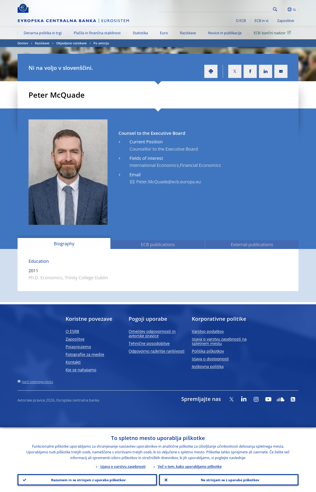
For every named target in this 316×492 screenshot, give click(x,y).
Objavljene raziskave (71, 43)
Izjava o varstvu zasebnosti (122, 465)
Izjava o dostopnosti (210, 358)
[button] (283, 9)
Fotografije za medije (85, 354)
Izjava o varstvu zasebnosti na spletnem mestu (219, 341)
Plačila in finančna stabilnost (97, 33)
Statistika (140, 33)
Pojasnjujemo (78, 346)
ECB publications (158, 244)
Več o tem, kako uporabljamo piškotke (190, 465)
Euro (164, 33)
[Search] (249, 8)
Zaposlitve (285, 20)
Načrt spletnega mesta (37, 382)
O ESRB (72, 331)
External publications (252, 244)
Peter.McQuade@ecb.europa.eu (168, 182)
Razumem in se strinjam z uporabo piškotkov (87, 479)
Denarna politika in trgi (43, 33)
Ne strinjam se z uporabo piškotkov (229, 479)
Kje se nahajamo (81, 369)
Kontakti (73, 362)
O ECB (241, 20)
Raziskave (188, 33)
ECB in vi (261, 20)
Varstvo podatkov (208, 331)
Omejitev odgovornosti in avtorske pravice (152, 333)
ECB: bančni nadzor (273, 32)
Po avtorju (101, 43)
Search (275, 9)
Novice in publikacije (225, 33)
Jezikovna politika (208, 366)
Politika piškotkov (208, 351)
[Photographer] (103, 221)
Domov (23, 43)
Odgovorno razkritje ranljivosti (157, 351)
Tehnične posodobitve (149, 343)
